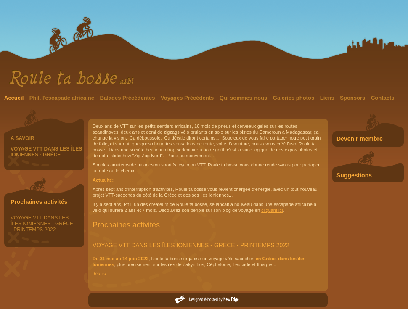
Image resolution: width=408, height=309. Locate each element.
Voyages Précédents (188, 98)
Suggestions (354, 175)
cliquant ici (272, 210)
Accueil (14, 98)
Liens (328, 98)
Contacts (383, 98)
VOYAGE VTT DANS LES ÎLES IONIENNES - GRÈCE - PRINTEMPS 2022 (42, 223)
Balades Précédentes (128, 98)
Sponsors (353, 98)
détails (99, 273)
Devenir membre (359, 138)
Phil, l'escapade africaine (62, 98)
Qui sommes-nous (244, 98)
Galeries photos (294, 98)
